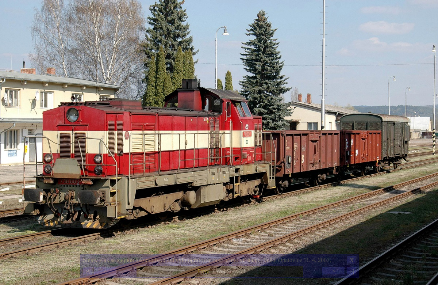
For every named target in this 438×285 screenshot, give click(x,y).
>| (351, 271)
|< (87, 271)
